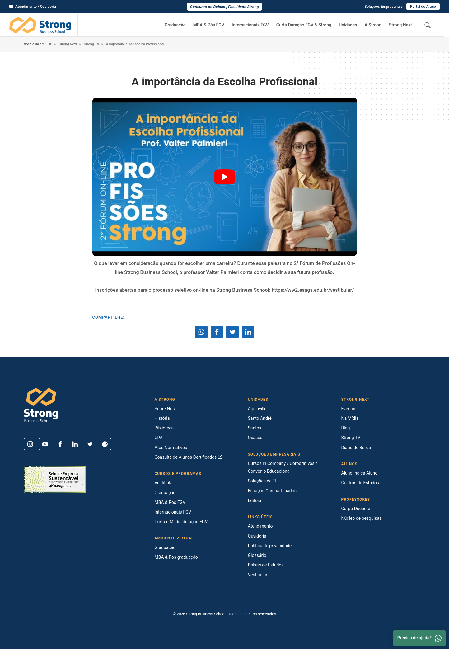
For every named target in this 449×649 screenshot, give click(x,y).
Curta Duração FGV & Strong (303, 24)
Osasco (255, 437)
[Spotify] (105, 444)
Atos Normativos (171, 447)
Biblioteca (164, 427)
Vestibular (164, 482)
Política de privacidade (270, 545)
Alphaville (257, 408)
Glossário (257, 555)
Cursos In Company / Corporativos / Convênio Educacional (282, 467)
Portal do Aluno (423, 6)
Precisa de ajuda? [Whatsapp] (419, 638)
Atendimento (260, 525)
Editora (255, 500)
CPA (159, 437)
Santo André (260, 418)
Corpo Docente (355, 508)
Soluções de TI (262, 480)
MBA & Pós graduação (176, 557)
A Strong (372, 24)
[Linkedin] (75, 444)
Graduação (175, 24)
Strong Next (400, 24)
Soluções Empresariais (383, 6)
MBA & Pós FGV (208, 24)
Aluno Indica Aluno (359, 473)
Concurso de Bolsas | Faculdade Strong (224, 6)
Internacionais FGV (250, 24)
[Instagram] (30, 444)
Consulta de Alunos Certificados (188, 457)
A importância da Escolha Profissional (134, 44)
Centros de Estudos (360, 482)
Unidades (348, 24)
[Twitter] (90, 444)
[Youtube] (45, 444)
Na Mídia (350, 418)
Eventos (349, 408)
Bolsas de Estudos (266, 564)
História (162, 418)
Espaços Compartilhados (272, 490)
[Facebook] (60, 444)
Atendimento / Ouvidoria (32, 6)
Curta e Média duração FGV (181, 521)
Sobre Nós (165, 408)
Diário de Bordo (356, 447)
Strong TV (91, 44)
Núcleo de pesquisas (361, 518)
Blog (345, 427)
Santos (254, 427)
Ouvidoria (257, 535)
